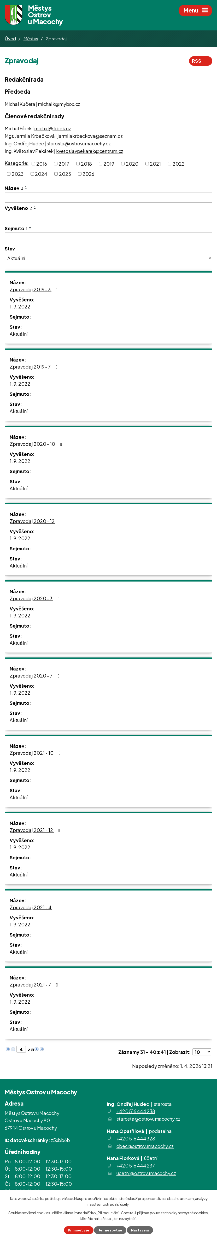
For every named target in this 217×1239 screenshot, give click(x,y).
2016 (41, 164)
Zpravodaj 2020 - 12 (37, 522)
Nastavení (140, 1230)
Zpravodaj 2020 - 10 (37, 444)
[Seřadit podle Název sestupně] (26, 190)
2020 (132, 164)
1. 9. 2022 (20, 307)
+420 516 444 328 (135, 1139)
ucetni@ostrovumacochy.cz (146, 1174)
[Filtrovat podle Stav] (108, 259)
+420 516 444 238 (135, 1112)
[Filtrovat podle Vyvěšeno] (108, 219)
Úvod (10, 39)
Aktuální (18, 334)
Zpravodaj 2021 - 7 (35, 985)
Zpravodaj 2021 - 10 (36, 753)
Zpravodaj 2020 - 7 (36, 676)
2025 (65, 175)
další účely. (121, 1204)
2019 (108, 164)
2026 (88, 175)
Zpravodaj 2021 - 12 (36, 831)
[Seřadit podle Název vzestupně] (26, 187)
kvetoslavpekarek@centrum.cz (89, 151)
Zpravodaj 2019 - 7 (35, 367)
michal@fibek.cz (52, 129)
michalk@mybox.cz (59, 105)
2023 (18, 175)
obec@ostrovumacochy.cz (145, 1147)
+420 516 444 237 (135, 1166)
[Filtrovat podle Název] (108, 198)
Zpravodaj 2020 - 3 (36, 599)
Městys (31, 39)
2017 (63, 164)
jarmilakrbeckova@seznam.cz (90, 137)
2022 (179, 164)
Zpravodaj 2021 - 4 (35, 908)
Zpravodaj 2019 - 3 (35, 290)
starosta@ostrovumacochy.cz (78, 144)
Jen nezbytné (110, 1230)
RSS (201, 62)
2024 (41, 175)
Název (14, 189)
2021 (155, 164)
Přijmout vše (78, 1230)
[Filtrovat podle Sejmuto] (108, 238)
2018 (86, 164)
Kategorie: (16, 164)
